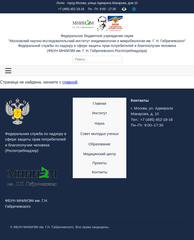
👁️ (124, 9)
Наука (100, 123)
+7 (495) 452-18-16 (156, 119)
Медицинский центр (99, 154)
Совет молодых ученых (99, 134)
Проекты (99, 163)
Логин (60, 3)
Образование (100, 144)
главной (69, 82)
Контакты (99, 172)
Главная (99, 103)
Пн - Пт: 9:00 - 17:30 (102, 9)
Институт (99, 113)
